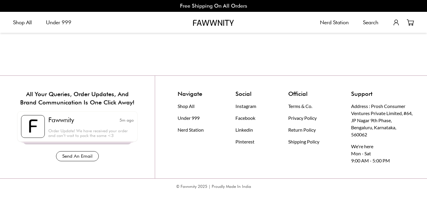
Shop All (22, 22)
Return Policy (302, 130)
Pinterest (244, 141)
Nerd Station (334, 22)
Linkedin (244, 130)
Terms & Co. (300, 106)
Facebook (245, 118)
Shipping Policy (303, 141)
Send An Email (77, 156)
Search (370, 22)
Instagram (245, 106)
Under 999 (58, 22)
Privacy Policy (302, 118)
